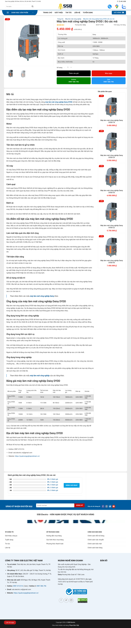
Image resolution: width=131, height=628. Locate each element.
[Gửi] (32, 6)
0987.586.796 (41, 586)
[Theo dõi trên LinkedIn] (71, 600)
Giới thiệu (59, 13)
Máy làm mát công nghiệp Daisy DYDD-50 (111, 262)
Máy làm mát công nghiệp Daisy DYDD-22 (111, 227)
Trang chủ (47, 13)
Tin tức (69, 13)
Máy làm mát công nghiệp (73, 19)
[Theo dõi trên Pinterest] (125, 1)
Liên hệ (77, 13)
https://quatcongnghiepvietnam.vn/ (27, 456)
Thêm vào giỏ (74, 73)
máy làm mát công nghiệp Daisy (42, 296)
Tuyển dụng (88, 13)
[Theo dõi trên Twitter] (121, 1)
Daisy (84, 25)
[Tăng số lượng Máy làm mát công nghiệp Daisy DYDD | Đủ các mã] (71, 67)
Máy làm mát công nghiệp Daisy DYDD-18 (111, 121)
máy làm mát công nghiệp (40, 376)
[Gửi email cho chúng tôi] (123, 1)
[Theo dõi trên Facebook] (117, 1)
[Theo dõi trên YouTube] (113, 506)
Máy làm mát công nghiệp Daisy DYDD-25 (111, 156)
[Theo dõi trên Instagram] (119, 1)
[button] (20, 12)
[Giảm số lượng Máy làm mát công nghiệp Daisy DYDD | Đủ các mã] (65, 67)
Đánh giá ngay (72, 485)
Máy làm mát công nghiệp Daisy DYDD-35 (111, 192)
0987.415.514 (18, 586)
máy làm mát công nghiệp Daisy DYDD (58, 102)
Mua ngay (108, 73)
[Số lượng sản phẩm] (68, 67)
